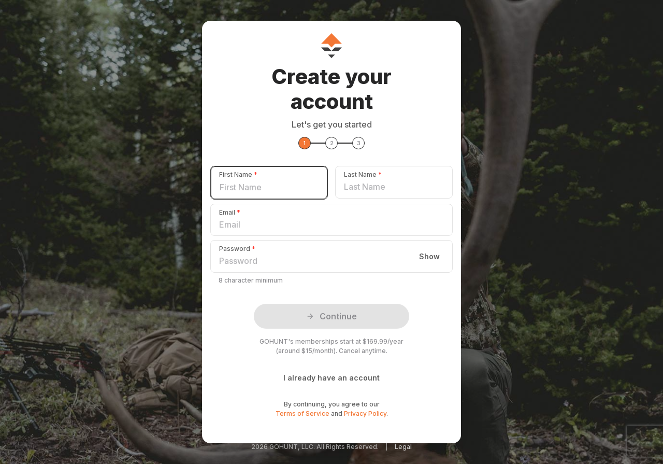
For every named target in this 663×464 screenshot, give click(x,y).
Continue (331, 316)
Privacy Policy (365, 413)
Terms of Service (302, 413)
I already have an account (331, 377)
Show (429, 256)
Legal (403, 447)
